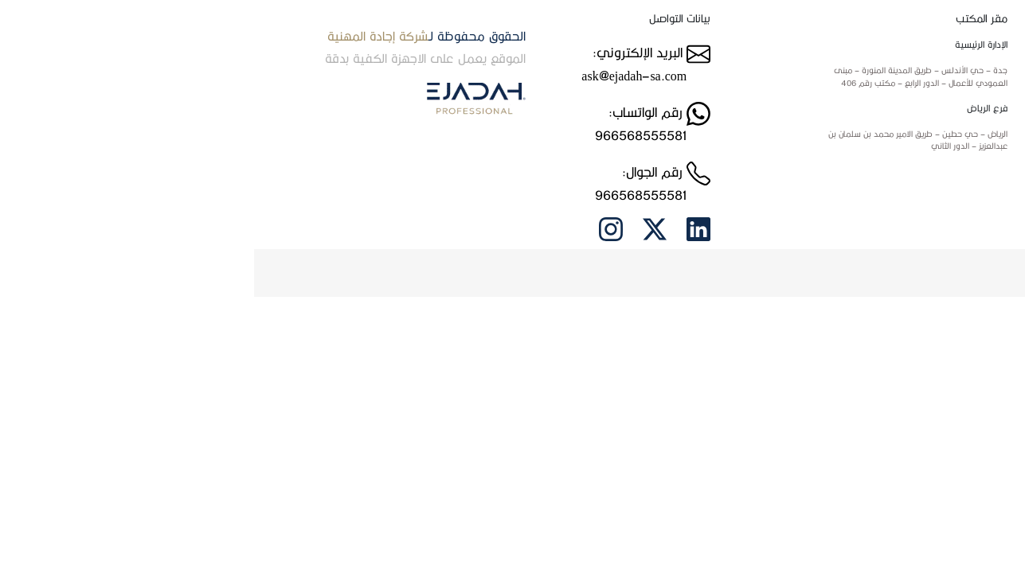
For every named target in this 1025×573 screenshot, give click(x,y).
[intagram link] (357, 227)
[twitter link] (401, 227)
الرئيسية (902, 49)
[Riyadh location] (633, 140)
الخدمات (902, 126)
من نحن (903, 75)
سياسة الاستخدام (885, 202)
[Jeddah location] (633, 76)
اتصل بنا (902, 100)
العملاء (904, 151)
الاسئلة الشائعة (890, 176)
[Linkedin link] (444, 227)
